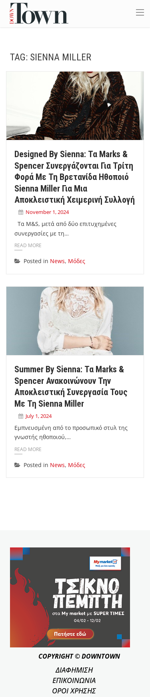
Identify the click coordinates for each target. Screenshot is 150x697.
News (57, 261)
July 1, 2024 (39, 415)
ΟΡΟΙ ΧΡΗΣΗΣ (74, 690)
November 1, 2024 (47, 212)
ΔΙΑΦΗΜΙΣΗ (74, 670)
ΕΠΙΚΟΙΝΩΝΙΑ (74, 680)
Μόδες (76, 261)
